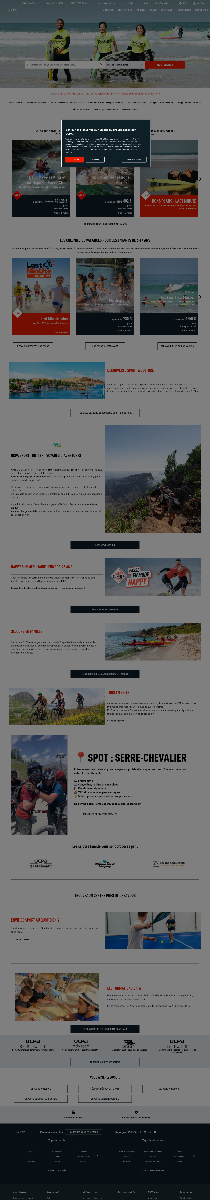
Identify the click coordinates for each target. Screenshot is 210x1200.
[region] (106, 143)
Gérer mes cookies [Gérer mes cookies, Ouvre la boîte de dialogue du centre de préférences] (134, 159)
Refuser (95, 159)
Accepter (75, 159)
